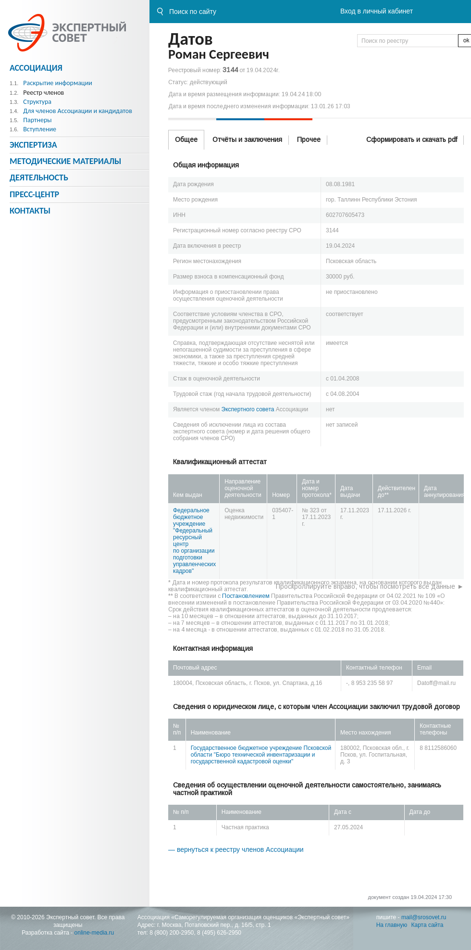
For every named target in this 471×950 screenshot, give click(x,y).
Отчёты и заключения (247, 139)
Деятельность (39, 177)
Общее (186, 139)
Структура (37, 102)
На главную (391, 925)
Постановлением (246, 596)
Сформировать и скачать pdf (411, 139)
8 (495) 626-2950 (219, 932)
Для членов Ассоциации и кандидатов (77, 111)
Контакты (30, 210)
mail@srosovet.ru (423, 917)
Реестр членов (43, 93)
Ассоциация (36, 68)
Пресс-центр (34, 194)
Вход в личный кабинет (376, 11)
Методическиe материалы (65, 161)
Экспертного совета (248, 409)
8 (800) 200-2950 (171, 932)
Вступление (39, 129)
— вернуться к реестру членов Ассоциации (236, 849)
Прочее (309, 139)
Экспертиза (33, 144)
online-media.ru (94, 932)
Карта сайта (427, 925)
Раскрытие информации (57, 83)
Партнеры (37, 120)
